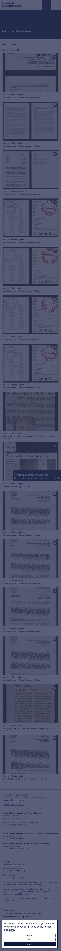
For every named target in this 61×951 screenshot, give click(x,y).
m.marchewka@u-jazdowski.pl (15, 848)
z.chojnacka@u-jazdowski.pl (14, 877)
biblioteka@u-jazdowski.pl (14, 864)
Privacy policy (9, 910)
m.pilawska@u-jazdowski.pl (14, 871)
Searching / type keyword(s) (11, 19)
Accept (29, 944)
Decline (29, 940)
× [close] (15, 472)
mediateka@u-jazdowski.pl (14, 804)
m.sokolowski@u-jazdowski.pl (15, 825)
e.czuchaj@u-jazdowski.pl (13, 800)
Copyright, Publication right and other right (22, 913)
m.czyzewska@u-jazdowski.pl (15, 839)
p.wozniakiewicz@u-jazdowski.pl (16, 818)
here (11, 929)
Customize (29, 935)
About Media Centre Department (17, 917)
